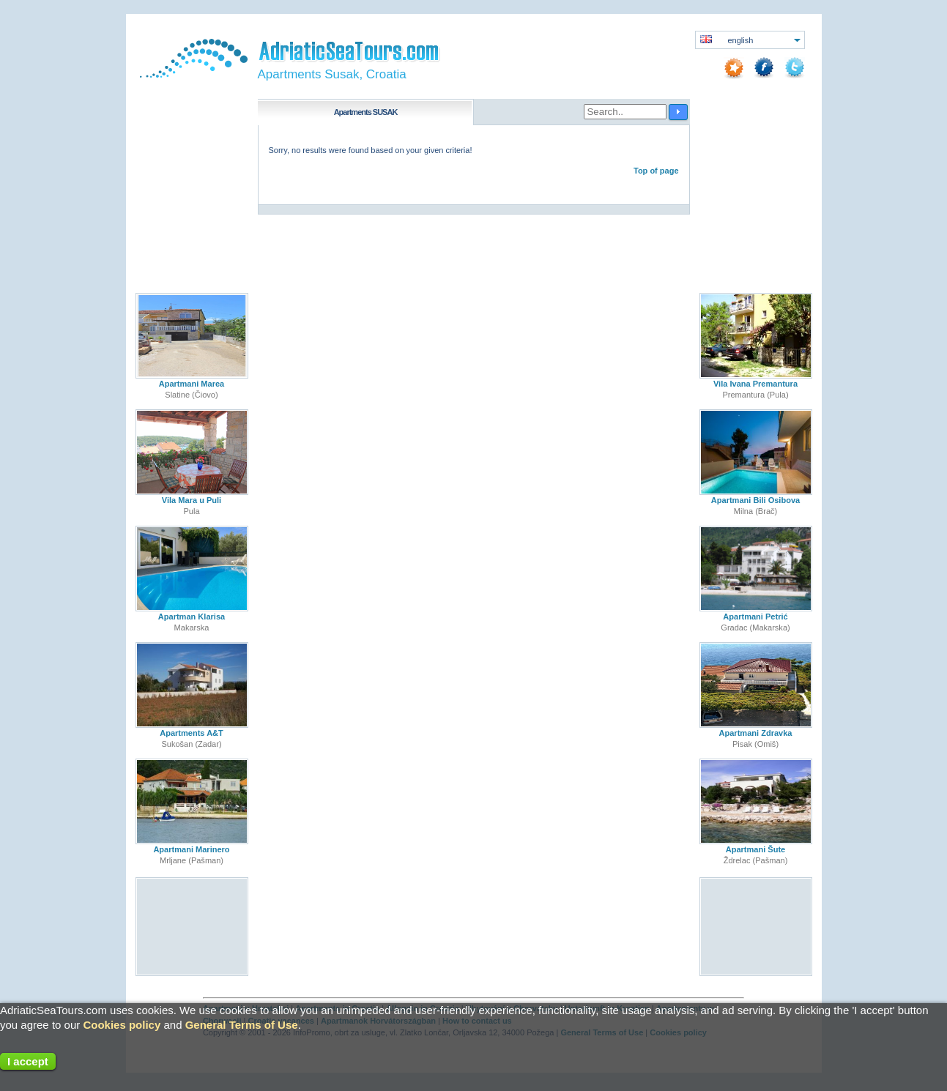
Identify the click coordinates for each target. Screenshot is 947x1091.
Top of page (656, 170)
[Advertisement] (191, 927)
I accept (27, 1061)
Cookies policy (121, 1025)
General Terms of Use (241, 1025)
